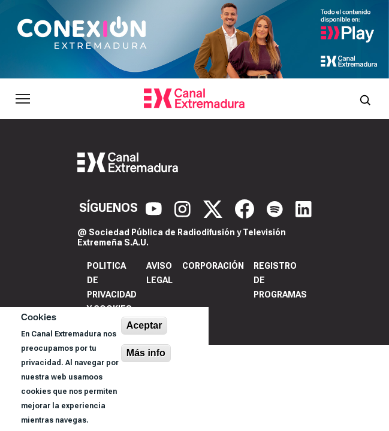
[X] (214, 208)
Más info (145, 353)
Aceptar (144, 325)
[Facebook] (246, 208)
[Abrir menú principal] (23, 99)
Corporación (213, 266)
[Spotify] (276, 208)
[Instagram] (184, 208)
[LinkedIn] (303, 208)
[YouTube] (155, 208)
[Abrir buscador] (365, 98)
